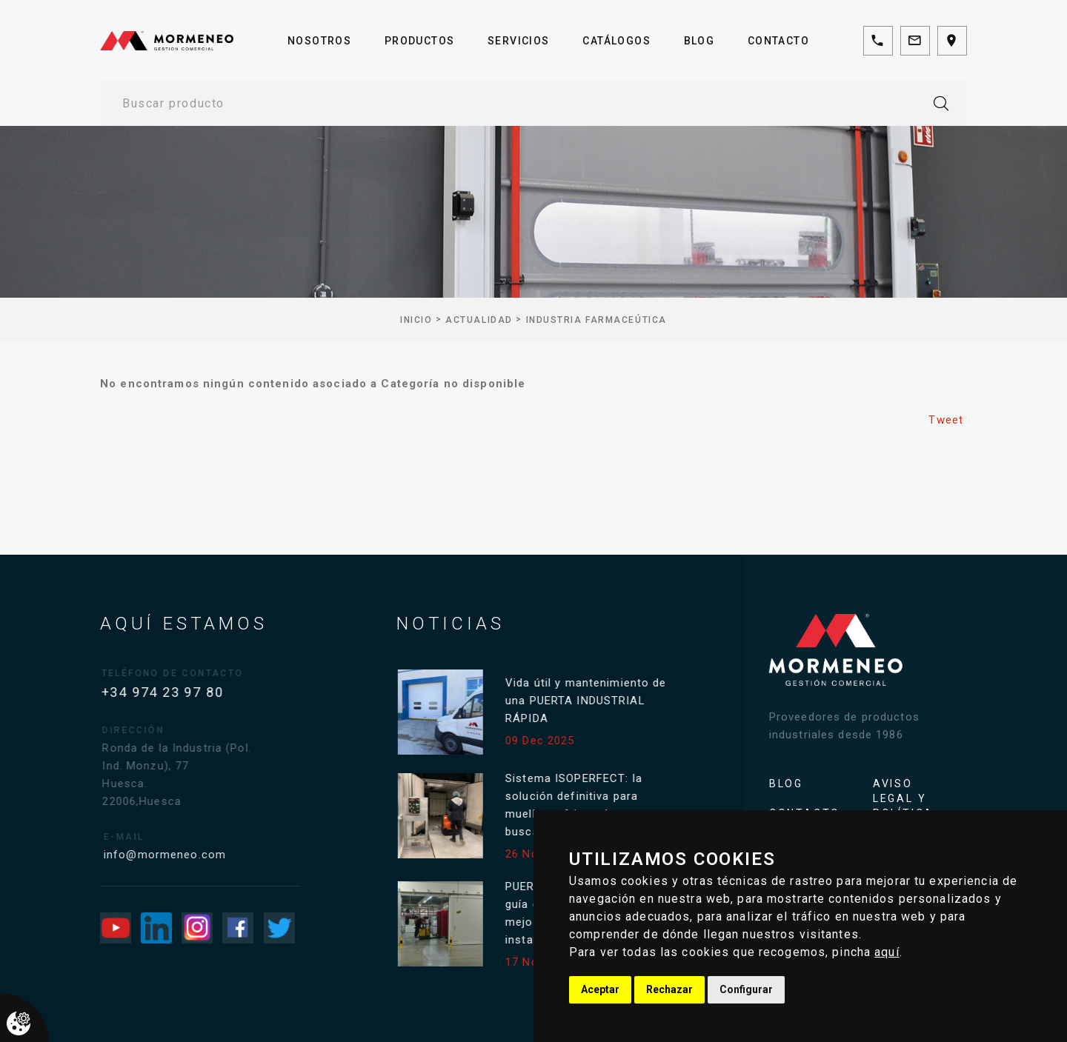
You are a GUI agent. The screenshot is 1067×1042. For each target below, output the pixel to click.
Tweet (945, 420)
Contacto (778, 41)
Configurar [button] (746, 989)
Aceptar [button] (600, 989)
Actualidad (479, 320)
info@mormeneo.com (178, 854)
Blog (699, 41)
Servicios (519, 41)
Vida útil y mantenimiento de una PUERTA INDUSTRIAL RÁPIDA (593, 700)
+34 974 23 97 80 (170, 692)
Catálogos (616, 41)
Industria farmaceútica (596, 320)
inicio (416, 320)
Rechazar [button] (669, 989)
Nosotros (319, 41)
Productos (420, 41)
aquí (887, 952)
